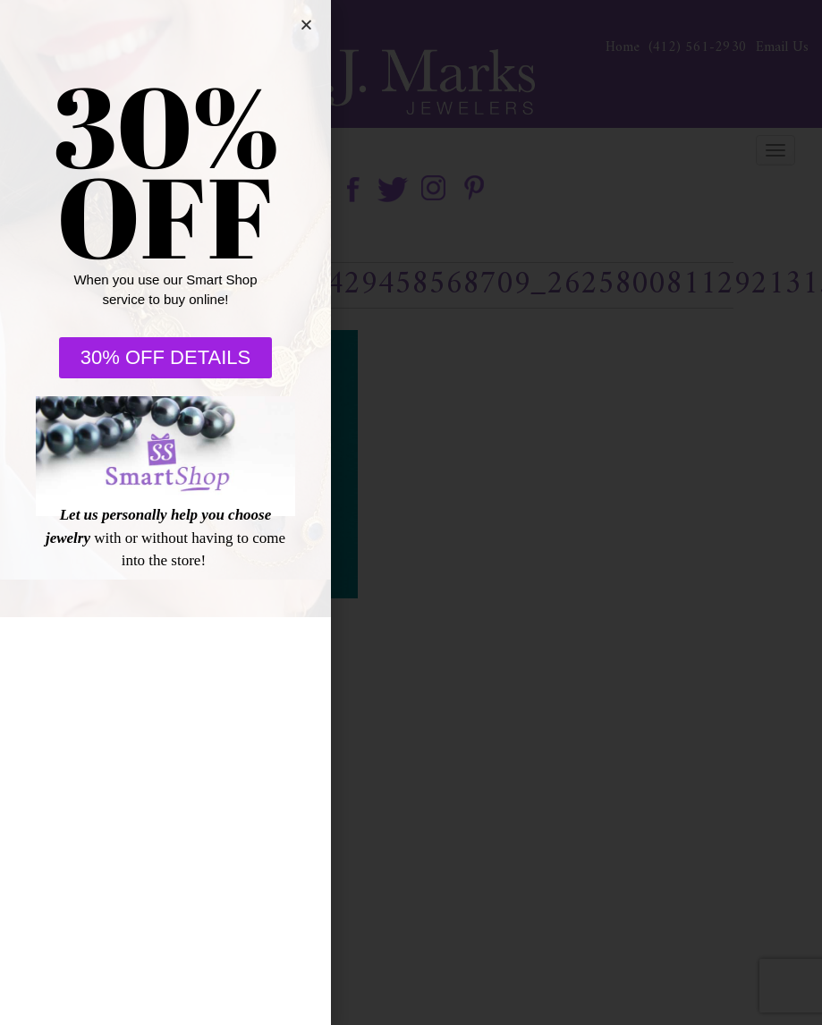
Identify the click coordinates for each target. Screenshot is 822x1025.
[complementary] (692, 926)
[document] (411, 512)
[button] (306, 24)
